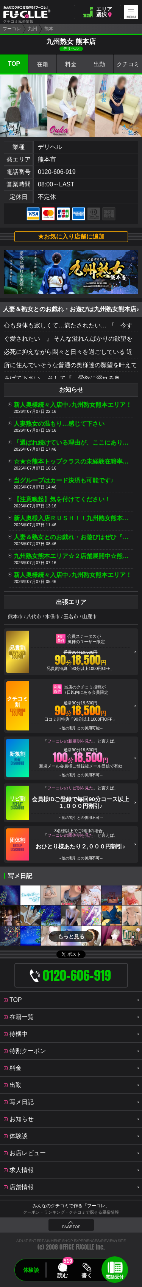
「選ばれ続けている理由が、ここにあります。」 (74, 442)
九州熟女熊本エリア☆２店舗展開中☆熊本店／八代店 (74, 556)
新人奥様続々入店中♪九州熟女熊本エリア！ (73, 405)
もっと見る (71, 936)
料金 (70, 64)
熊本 (48, 28)
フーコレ (12, 28)
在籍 (42, 64)
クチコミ (128, 64)
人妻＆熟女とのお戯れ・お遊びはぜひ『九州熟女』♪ (74, 537)
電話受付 (115, 1276)
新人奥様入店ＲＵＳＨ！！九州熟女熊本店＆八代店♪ (74, 518)
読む (62, 1275)
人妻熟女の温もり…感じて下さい (59, 423)
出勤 (99, 64)
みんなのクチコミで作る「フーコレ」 (71, 1205)
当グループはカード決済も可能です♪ (64, 480)
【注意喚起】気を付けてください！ (62, 499)
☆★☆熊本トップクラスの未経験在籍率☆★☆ (74, 461)
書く (87, 1275)
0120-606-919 (57, 172)
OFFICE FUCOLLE (76, 1247)
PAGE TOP (71, 1227)
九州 (32, 28)
